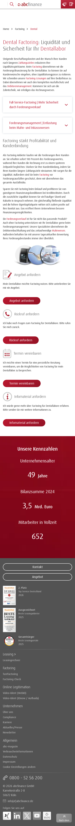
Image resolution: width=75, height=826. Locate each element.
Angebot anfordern (21, 301)
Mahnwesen (58, 230)
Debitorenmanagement (19, 86)
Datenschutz (10, 756)
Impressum (9, 761)
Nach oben (64, 820)
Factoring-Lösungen (36, 78)
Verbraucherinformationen (18, 751)
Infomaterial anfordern (24, 423)
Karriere (7, 722)
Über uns (8, 712)
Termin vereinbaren (21, 383)
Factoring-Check (12, 679)
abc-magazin (10, 746)
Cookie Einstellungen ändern (19, 766)
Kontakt (37, 567)
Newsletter (9, 732)
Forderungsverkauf (16, 218)
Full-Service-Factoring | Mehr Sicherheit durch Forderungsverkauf (33, 104)
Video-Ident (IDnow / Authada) (21, 698)
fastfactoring (10, 674)
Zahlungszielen (26, 62)
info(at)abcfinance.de (20, 801)
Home (6, 29)
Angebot (37, 577)
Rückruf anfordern (20, 340)
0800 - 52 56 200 (25, 778)
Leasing (8, 654)
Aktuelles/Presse (12, 727)
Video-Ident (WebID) (14, 693)
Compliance (9, 717)
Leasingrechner (11, 660)
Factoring (20, 29)
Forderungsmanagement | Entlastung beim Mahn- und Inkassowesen (33, 125)
